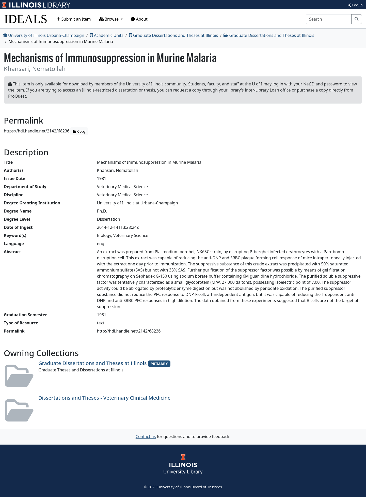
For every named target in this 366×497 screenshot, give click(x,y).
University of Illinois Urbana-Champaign (43, 35)
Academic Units (106, 35)
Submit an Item (74, 19)
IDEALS (25, 19)
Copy (79, 131)
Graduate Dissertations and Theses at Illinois (173, 35)
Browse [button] (109, 19)
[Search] (329, 19)
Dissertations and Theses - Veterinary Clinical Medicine (104, 397)
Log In (355, 5)
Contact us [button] (146, 436)
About (139, 19)
